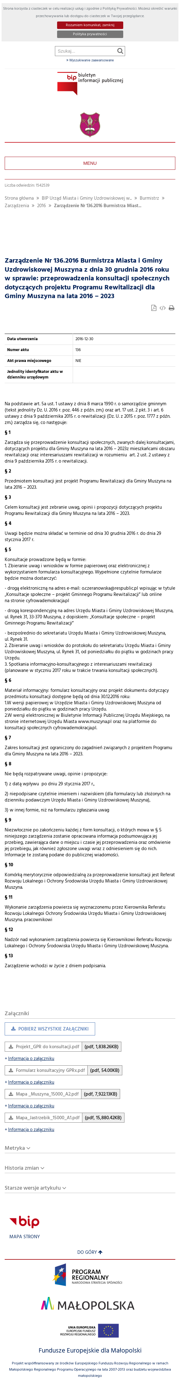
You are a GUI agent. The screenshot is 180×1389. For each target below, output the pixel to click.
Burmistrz (149, 198)
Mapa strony (24, 1237)
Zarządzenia (17, 206)
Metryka (15, 1148)
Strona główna (19, 198)
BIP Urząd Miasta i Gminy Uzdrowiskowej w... (87, 198)
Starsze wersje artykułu (33, 1188)
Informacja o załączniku (29, 1059)
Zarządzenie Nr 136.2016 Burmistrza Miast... (97, 206)
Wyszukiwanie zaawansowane (90, 60)
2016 (41, 206)
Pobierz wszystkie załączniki (47, 1030)
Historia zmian (22, 1168)
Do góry (90, 1252)
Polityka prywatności (90, 34)
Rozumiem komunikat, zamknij (90, 25)
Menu (90, 163)
